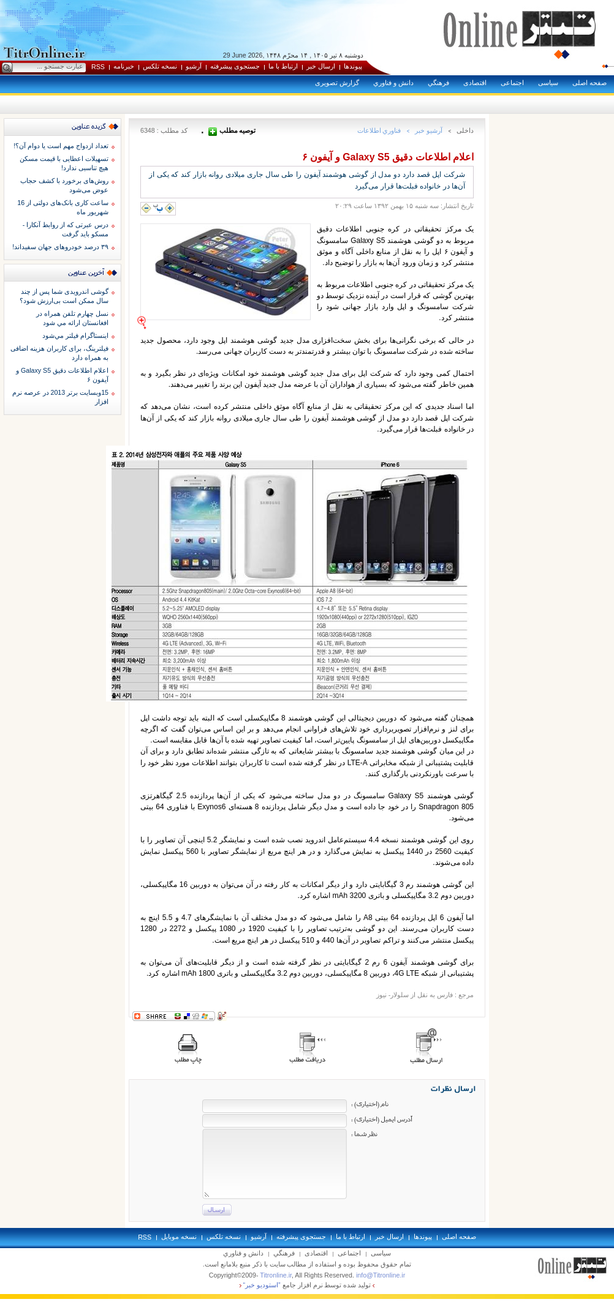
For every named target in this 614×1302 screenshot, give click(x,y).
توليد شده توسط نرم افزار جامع (307, 1285)
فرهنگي (438, 82)
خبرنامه (123, 66)
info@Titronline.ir (380, 1275)
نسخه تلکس (160, 66)
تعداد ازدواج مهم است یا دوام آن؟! (60, 145)
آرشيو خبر (428, 130)
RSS (98, 66)
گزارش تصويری (337, 82)
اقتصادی (475, 82)
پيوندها (353, 66)
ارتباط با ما (283, 66)
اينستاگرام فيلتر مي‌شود (75, 335)
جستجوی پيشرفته (235, 66)
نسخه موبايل (179, 1236)
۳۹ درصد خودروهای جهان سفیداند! (60, 246)
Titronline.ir (276, 1275)
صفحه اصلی (589, 82)
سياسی (548, 82)
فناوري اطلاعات (379, 130)
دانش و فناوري (393, 82)
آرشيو (194, 66)
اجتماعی (512, 82)
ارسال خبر (320, 66)
